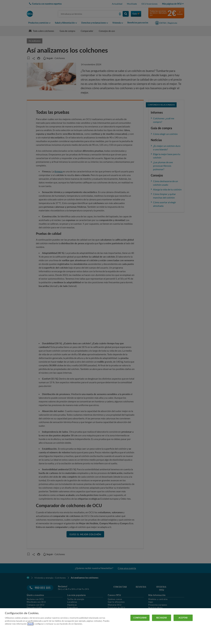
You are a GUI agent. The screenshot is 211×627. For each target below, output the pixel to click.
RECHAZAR (161, 617)
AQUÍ (30, 624)
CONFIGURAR (139, 617)
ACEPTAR (183, 617)
